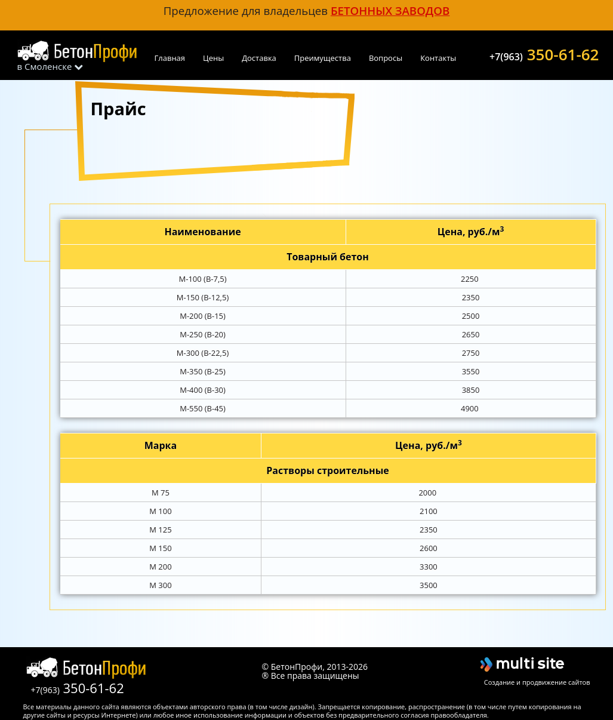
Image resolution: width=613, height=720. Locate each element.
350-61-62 (544, 53)
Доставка (259, 58)
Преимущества (322, 58)
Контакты (438, 58)
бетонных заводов (390, 10)
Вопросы (385, 58)
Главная (170, 58)
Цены (213, 58)
